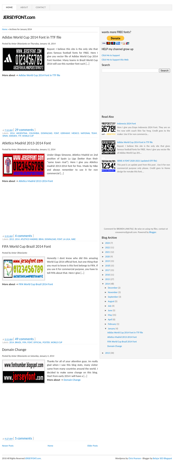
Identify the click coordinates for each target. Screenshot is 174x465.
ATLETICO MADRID (29, 239)
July (110, 306)
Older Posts (92, 445)
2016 (107, 274)
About (24, 7)
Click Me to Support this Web (115, 59)
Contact (41, 7)
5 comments (23, 438)
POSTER (46, 342)
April (110, 319)
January (111, 328)
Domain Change (14, 349)
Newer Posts (8, 445)
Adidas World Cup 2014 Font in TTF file (31, 37)
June (110, 310)
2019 (107, 261)
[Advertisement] (30, 100)
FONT (56, 133)
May (110, 315)
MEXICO (75, 133)
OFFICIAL (37, 342)
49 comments (24, 339)
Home (9, 7)
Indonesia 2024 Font (126, 123)
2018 (107, 265)
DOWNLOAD (46, 133)
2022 (107, 247)
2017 (107, 270)
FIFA (24, 342)
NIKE (73, 239)
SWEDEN (13, 136)
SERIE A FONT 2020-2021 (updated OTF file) (137, 160)
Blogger (152, 232)
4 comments (23, 236)
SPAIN (5, 136)
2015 (107, 279)
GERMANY (65, 133)
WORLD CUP (28, 136)
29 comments (24, 130)
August (111, 301)
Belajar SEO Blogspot (162, 458)
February (112, 324)
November (113, 292)
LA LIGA (66, 239)
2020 (107, 256)
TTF (19, 136)
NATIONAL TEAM (89, 133)
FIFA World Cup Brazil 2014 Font (26, 246)
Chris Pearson (135, 458)
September (113, 297)
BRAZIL (18, 342)
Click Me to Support (111, 55)
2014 (12, 133)
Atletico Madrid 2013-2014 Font (26, 143)
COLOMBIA (34, 133)
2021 (107, 252)
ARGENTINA (21, 133)
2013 (11, 239)
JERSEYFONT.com (19, 17)
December (113, 287)
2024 (107, 243)
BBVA (41, 239)
